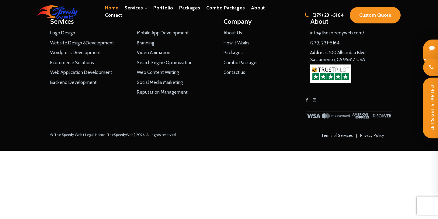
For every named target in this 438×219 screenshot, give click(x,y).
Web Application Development (81, 72)
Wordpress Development (75, 52)
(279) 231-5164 (324, 15)
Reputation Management (162, 92)
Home (111, 8)
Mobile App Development (163, 33)
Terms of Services (337, 135)
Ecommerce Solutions (72, 62)
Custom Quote (375, 15)
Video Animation (153, 52)
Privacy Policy (372, 135)
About (258, 8)
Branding (145, 43)
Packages (189, 8)
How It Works (236, 43)
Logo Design (62, 33)
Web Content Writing (158, 72)
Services (133, 8)
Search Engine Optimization (165, 62)
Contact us (234, 72)
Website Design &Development (82, 43)
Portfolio (163, 8)
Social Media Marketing (160, 82)
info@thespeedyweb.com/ (337, 33)
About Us (233, 33)
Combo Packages (225, 8)
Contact (113, 15)
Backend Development (73, 82)
